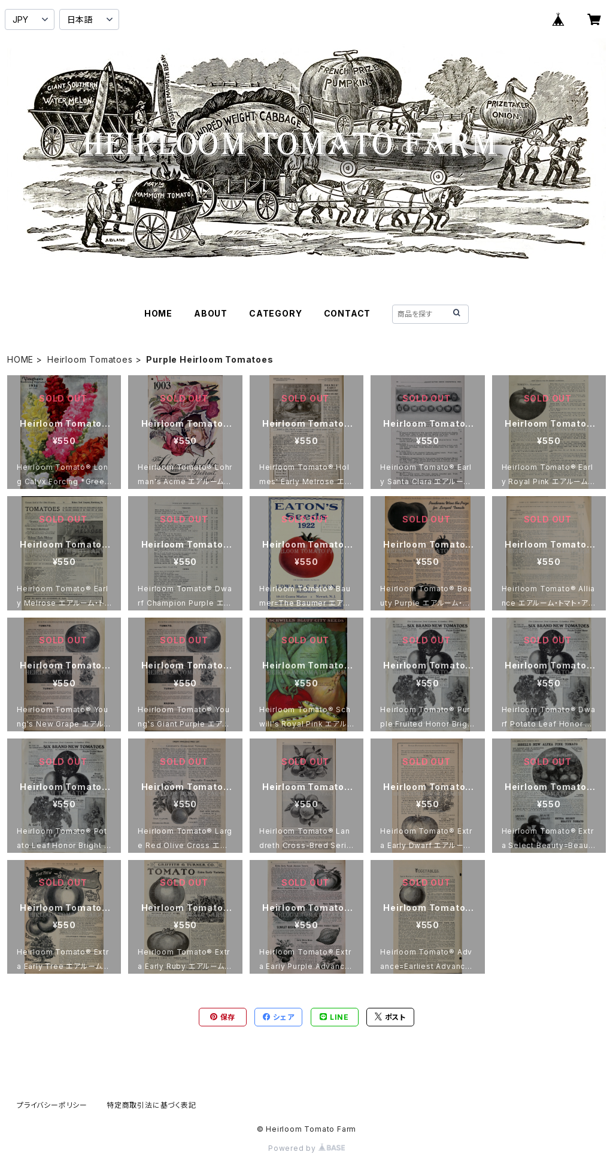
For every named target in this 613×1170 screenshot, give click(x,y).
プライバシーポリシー (52, 1105)
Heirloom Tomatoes (90, 359)
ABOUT (210, 313)
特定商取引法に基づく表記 (151, 1105)
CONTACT (347, 313)
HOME (158, 313)
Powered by (306, 1148)
